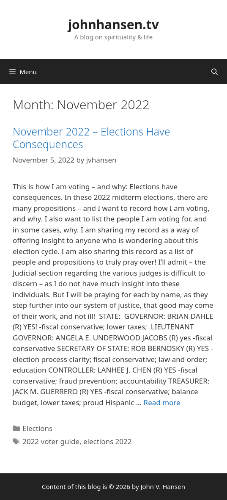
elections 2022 (107, 441)
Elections (37, 428)
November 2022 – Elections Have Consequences (91, 137)
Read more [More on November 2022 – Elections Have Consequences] (162, 402)
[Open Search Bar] (214, 71)
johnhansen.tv (113, 24)
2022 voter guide (50, 441)
